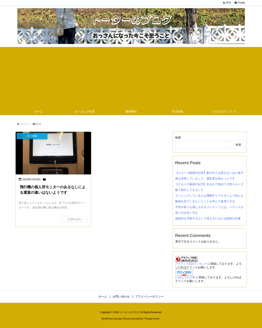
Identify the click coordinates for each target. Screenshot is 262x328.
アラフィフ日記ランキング (191, 263)
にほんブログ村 (185, 277)
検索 (178, 137)
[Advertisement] (131, 77)
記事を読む (75, 219)
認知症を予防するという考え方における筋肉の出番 (208, 218)
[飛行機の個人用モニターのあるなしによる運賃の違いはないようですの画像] (53, 153)
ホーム (24, 123)
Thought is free (152, 318)
